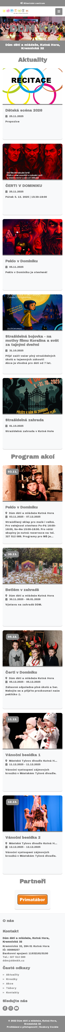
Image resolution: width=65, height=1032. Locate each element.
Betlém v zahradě (22, 590)
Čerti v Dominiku (21, 672)
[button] (1, 28)
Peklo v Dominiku (21, 261)
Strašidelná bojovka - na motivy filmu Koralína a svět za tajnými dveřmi (32, 341)
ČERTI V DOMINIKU (23, 186)
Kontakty (11, 992)
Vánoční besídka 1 (22, 755)
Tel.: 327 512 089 (14, 957)
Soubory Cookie (48, 1027)
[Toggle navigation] (58, 11)
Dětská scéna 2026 (23, 110)
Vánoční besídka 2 (22, 837)
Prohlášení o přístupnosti (22, 1027)
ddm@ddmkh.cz (13, 960)
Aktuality (11, 974)
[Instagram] (10, 1008)
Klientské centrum (34, 3)
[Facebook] (5, 1008)
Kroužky (10, 979)
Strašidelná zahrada (24, 420)
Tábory (9, 988)
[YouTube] (16, 1008)
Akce (8, 983)
